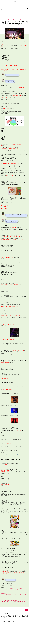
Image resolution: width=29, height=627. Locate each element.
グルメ (20, 19)
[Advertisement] (14, 10)
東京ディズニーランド (15, 19)
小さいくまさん (14, 1)
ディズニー (9, 19)
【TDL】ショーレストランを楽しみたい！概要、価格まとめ (12, 588)
